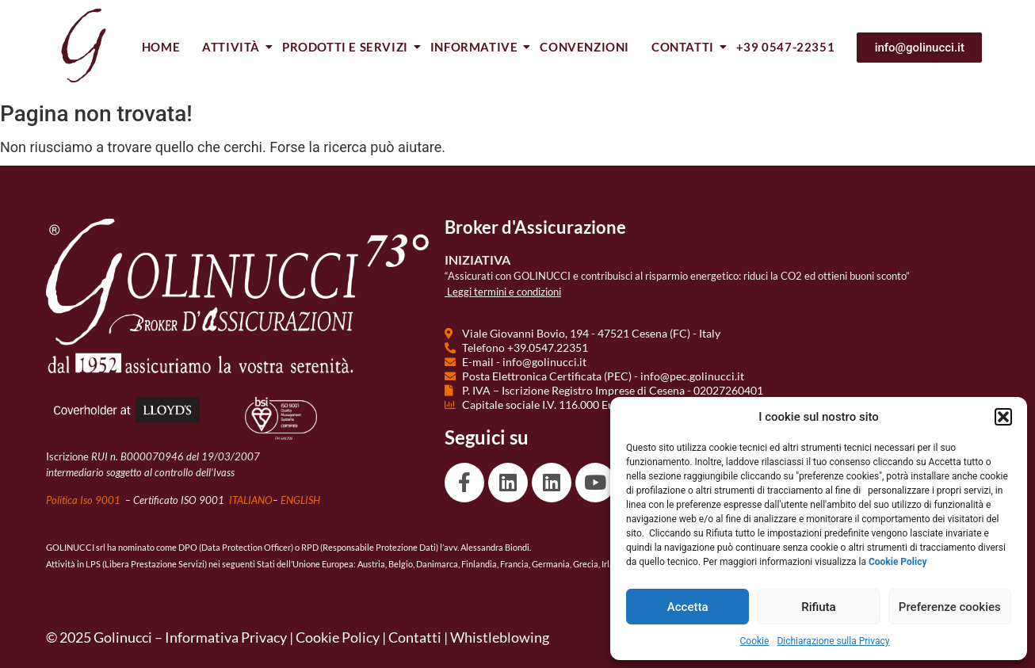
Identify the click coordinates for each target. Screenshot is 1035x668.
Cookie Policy (338, 637)
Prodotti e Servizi (346, 47)
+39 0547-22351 (785, 47)
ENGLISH (300, 500)
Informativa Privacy (226, 637)
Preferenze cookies (950, 607)
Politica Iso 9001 (84, 500)
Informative (475, 47)
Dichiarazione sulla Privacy (833, 641)
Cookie (755, 641)
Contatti (683, 47)
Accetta (687, 607)
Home (161, 47)
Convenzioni (584, 47)
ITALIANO (251, 500)
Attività (232, 47)
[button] (1003, 417)
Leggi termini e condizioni (504, 291)
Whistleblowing (499, 637)
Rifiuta (818, 607)
